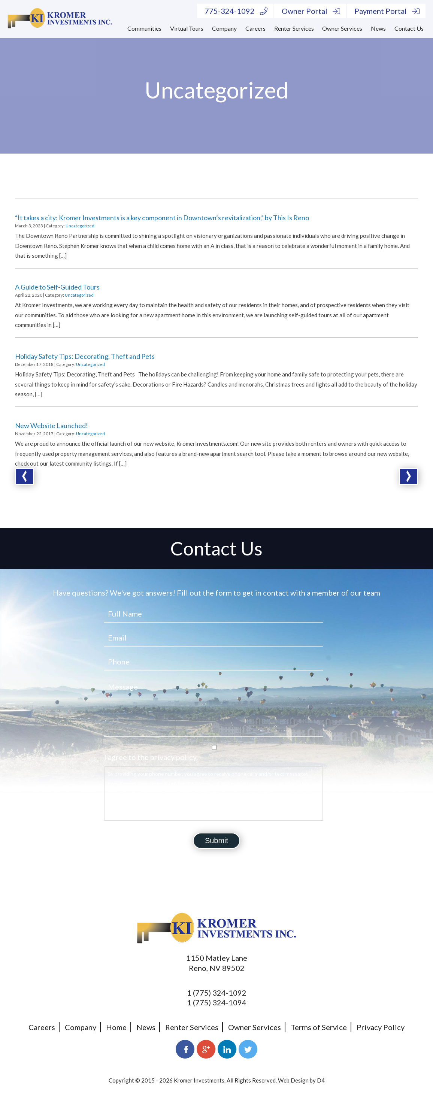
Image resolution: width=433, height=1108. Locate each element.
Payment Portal (387, 10)
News (378, 28)
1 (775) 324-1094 (216, 1002)
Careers (255, 28)
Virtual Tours (186, 28)
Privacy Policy (381, 1027)
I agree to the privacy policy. (151, 757)
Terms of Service (319, 1027)
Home (116, 1027)
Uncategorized (80, 225)
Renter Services (294, 28)
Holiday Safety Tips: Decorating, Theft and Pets (85, 356)
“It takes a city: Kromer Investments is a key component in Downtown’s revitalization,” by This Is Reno (162, 218)
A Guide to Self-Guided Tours (57, 287)
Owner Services (342, 28)
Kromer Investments (199, 1080)
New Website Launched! (51, 425)
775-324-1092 (236, 10)
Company (224, 28)
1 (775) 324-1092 (216, 992)
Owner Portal (311, 10)
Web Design (293, 1080)
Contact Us (409, 28)
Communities (144, 28)
